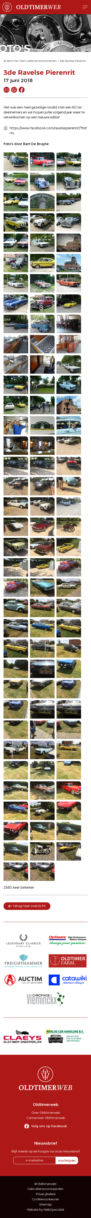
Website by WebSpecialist (45, 1209)
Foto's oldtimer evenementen (38, 61)
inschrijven (67, 1160)
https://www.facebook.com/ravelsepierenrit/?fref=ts (48, 130)
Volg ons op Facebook (49, 1126)
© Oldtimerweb (45, 1184)
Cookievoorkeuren (45, 1199)
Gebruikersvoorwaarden (45, 1189)
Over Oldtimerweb (45, 1112)
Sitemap (45, 1204)
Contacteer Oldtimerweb (45, 1118)
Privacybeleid (45, 1194)
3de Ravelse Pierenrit (73, 61)
